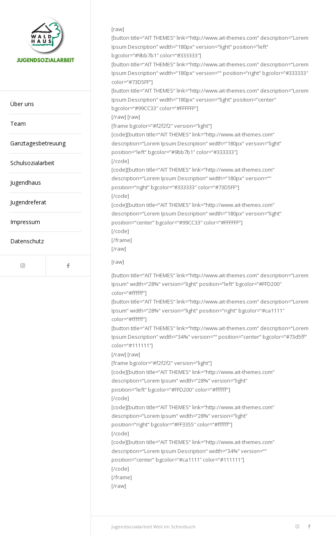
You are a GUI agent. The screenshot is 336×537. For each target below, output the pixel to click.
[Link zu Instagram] (22, 265)
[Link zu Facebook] (68, 265)
